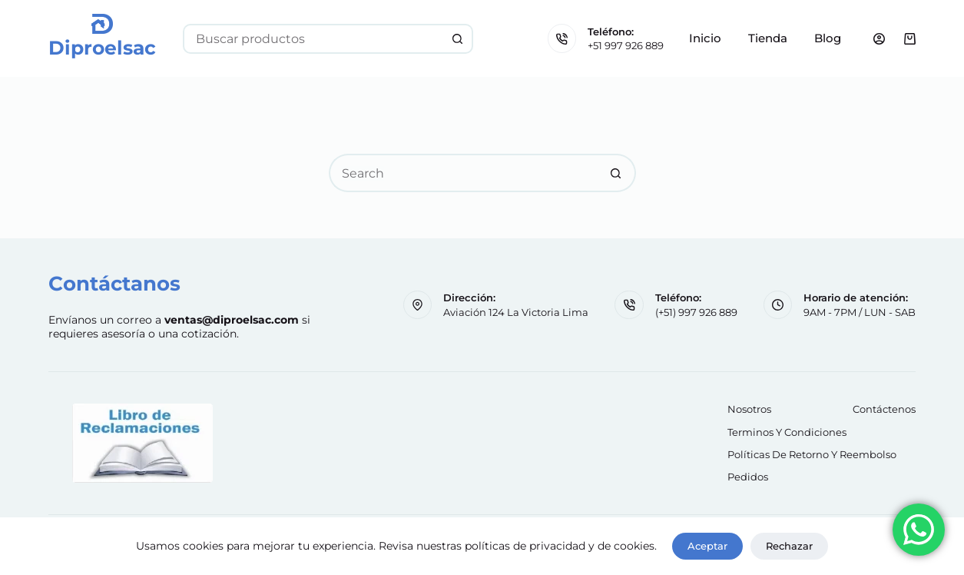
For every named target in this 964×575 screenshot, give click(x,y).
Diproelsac (102, 47)
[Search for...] (313, 39)
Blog (827, 38)
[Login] (879, 39)
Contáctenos (884, 409)
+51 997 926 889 (626, 45)
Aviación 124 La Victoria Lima (515, 312)
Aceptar (707, 546)
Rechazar (789, 546)
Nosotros (749, 409)
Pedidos (747, 476)
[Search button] (458, 39)
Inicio (705, 38)
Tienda (767, 38)
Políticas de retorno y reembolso (811, 454)
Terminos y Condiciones (786, 432)
